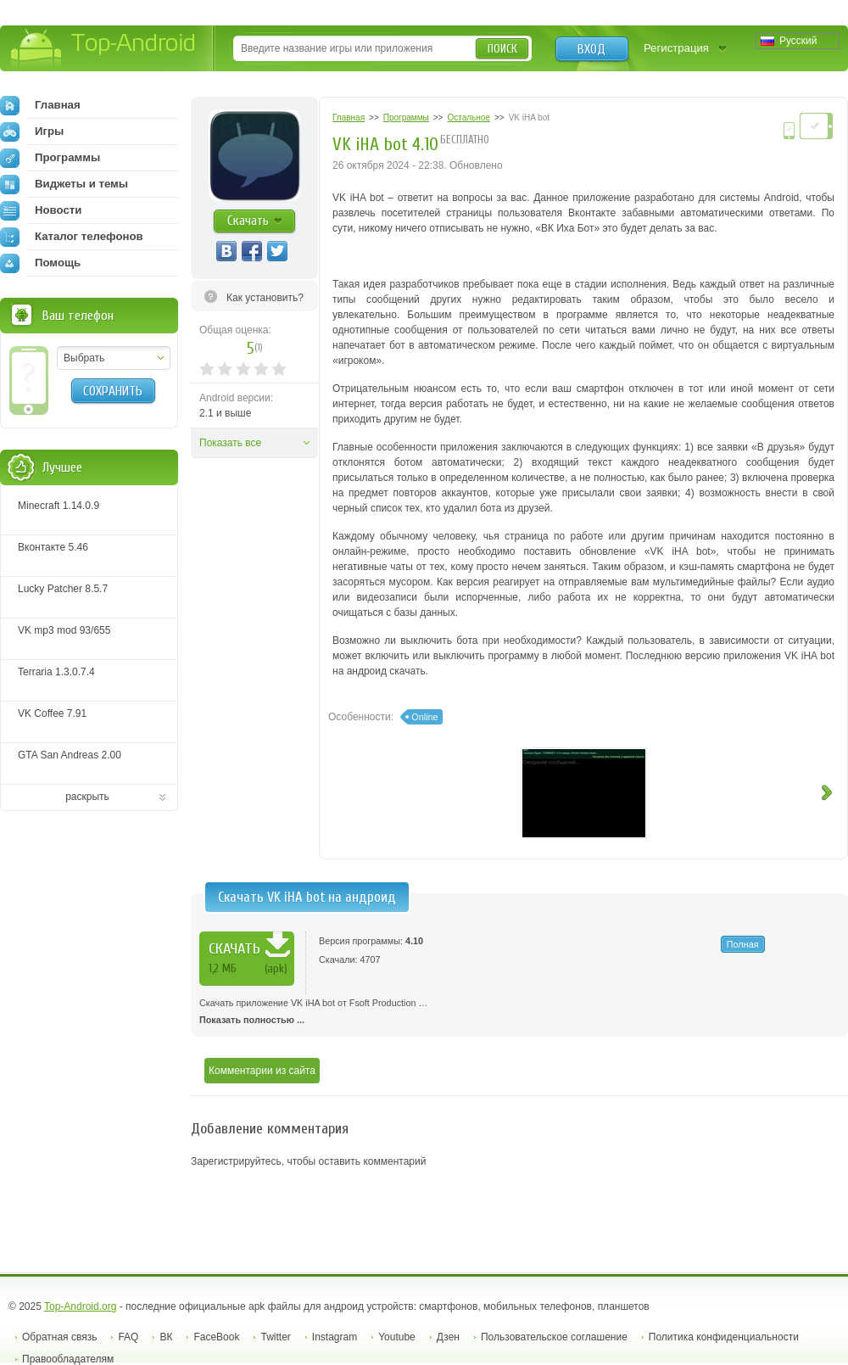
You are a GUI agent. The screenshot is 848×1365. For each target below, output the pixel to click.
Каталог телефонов (71, 236)
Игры (32, 131)
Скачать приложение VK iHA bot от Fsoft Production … (519, 1013)
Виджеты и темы (64, 184)
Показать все (230, 443)
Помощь (40, 263)
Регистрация (676, 48)
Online (424, 717)
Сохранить (112, 391)
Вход (591, 49)
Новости (40, 210)
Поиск (502, 49)
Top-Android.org (80, 1306)
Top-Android (104, 49)
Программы (50, 158)
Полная (743, 944)
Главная (40, 105)
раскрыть (87, 797)
